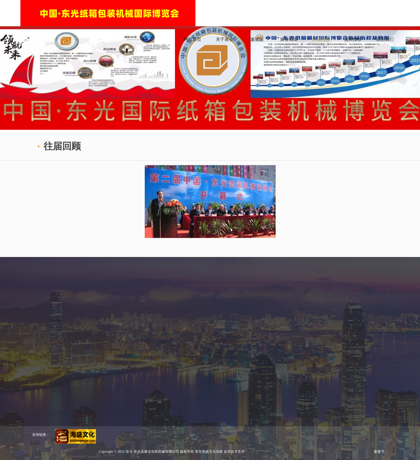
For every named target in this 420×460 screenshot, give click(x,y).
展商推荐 (353, 39)
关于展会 (224, 39)
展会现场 (289, 39)
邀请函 (256, 39)
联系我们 (385, 39)
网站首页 (192, 39)
